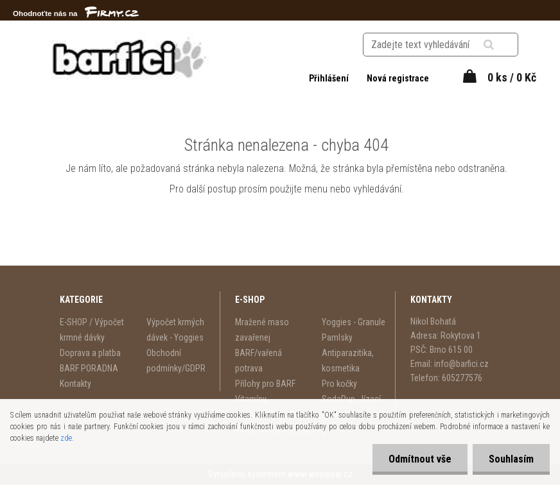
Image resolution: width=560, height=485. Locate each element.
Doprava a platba (90, 353)
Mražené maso (262, 322)
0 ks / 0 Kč (511, 77)
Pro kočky (339, 384)
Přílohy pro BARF (265, 384)
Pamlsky (337, 337)
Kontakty (75, 384)
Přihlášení (330, 78)
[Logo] (130, 57)
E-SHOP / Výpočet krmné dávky (92, 330)
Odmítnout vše (420, 459)
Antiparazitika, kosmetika (348, 360)
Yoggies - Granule (353, 322)
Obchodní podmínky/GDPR (176, 360)
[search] (504, 45)
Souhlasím (511, 459)
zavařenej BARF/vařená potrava (258, 352)
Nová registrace (398, 78)
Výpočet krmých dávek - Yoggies (175, 330)
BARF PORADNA (89, 368)
